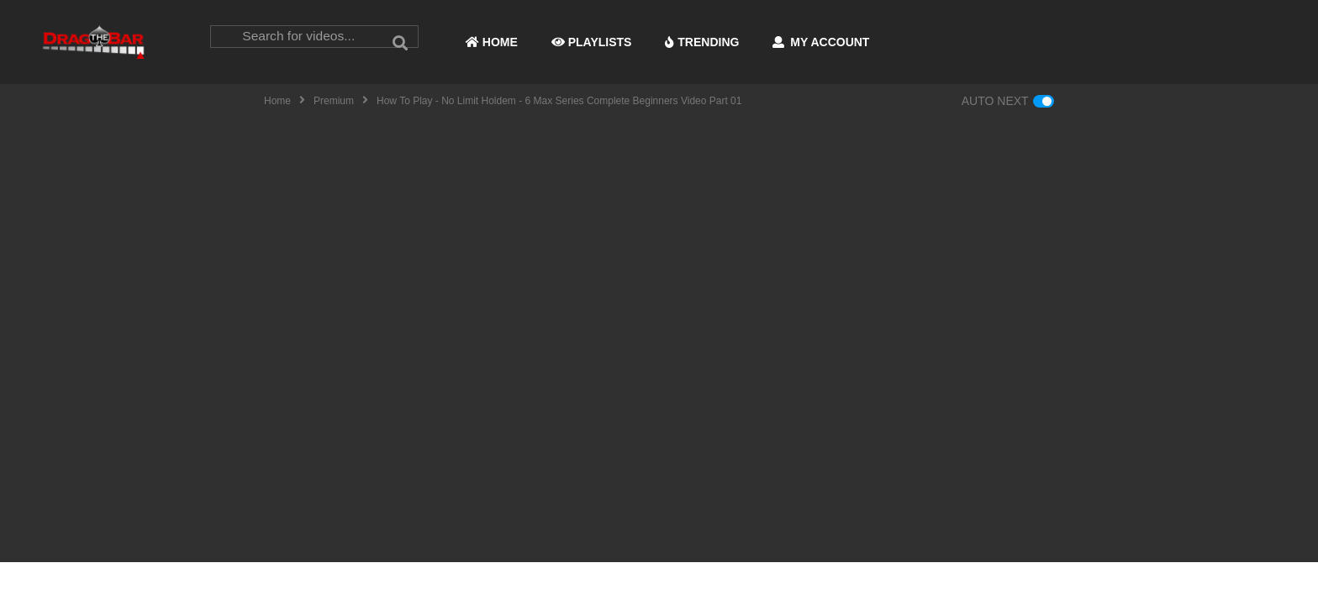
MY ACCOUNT (820, 42)
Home (277, 101)
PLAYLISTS (591, 42)
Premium (334, 101)
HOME (492, 42)
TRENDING (702, 42)
